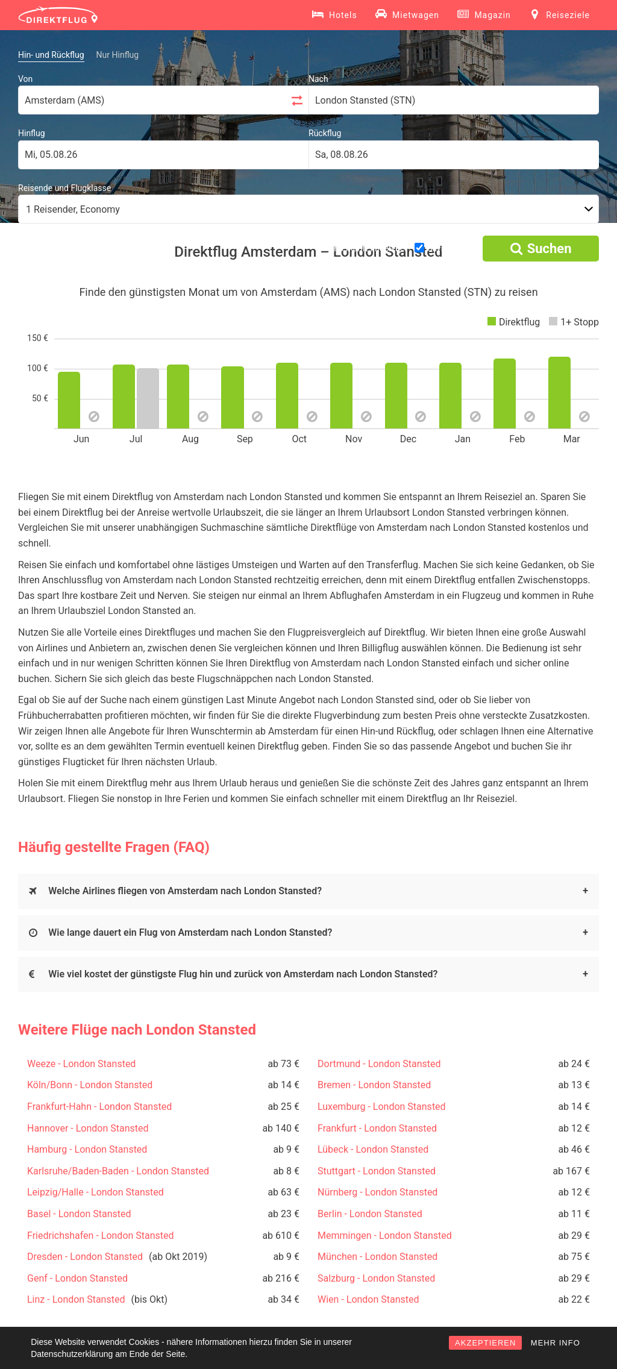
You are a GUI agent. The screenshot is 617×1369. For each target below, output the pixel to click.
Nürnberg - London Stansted (377, 1192)
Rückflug (324, 133)
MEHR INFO (555, 1342)
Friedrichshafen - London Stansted (100, 1235)
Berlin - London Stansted (370, 1214)
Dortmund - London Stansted (379, 1064)
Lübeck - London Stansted (373, 1149)
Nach (318, 79)
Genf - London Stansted (77, 1278)
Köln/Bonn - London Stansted (89, 1085)
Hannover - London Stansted (88, 1128)
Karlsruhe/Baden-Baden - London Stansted (118, 1171)
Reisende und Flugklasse (64, 188)
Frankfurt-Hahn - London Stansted (99, 1106)
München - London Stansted (377, 1256)
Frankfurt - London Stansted (377, 1128)
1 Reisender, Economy (73, 209)
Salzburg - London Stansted (376, 1278)
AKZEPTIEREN (485, 1342)
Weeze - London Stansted (81, 1064)
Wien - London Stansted (368, 1299)
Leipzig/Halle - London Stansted (95, 1192)
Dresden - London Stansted (85, 1256)
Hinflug (31, 133)
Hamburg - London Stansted (87, 1149)
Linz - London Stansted (76, 1299)
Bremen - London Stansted (374, 1085)
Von (25, 79)
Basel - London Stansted (79, 1214)
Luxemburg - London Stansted (382, 1106)
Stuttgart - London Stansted (377, 1171)
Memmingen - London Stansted (385, 1235)
